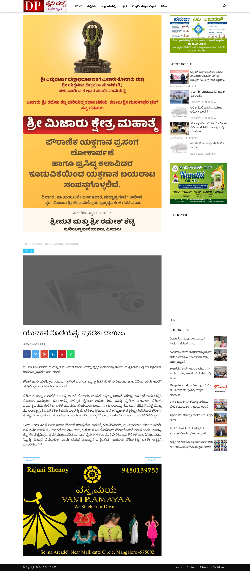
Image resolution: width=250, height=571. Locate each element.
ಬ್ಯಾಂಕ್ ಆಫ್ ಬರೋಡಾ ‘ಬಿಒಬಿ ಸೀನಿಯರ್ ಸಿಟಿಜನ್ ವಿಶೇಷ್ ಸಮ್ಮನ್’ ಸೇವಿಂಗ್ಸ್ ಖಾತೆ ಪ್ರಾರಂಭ (207, 75)
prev (171, 320)
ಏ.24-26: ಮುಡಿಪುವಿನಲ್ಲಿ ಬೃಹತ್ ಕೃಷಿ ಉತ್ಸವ (207, 93)
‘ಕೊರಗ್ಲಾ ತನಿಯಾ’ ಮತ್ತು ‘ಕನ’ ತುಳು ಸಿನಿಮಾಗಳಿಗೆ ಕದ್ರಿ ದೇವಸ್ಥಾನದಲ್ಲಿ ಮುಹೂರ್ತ (208, 127)
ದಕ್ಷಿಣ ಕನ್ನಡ (28, 250)
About (179, 567)
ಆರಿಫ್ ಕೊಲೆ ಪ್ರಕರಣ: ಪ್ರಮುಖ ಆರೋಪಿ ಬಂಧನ (206, 109)
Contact (191, 567)
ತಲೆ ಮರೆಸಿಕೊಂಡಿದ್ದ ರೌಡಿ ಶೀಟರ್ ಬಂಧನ (207, 145)
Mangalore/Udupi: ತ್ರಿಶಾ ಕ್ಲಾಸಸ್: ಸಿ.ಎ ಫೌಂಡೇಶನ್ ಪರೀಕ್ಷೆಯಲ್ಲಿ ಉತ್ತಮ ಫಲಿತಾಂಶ (191, 390)
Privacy (204, 567)
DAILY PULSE (49, 567)
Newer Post (31, 460)
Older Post (152, 460)
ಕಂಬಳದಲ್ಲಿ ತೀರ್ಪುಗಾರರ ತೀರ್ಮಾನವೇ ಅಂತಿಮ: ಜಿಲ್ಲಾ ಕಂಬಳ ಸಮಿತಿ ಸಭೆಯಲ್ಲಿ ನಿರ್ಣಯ (190, 373)
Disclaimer (218, 567)
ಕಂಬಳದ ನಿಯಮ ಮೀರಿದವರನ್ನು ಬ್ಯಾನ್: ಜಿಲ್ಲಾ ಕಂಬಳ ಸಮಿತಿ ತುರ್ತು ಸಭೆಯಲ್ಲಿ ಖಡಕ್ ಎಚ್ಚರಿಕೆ (191, 356)
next (174, 320)
